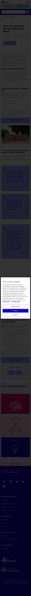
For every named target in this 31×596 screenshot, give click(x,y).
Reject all (15, 315)
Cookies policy (16, 301)
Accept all (15, 310)
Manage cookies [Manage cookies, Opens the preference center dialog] (15, 306)
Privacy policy (6, 301)
